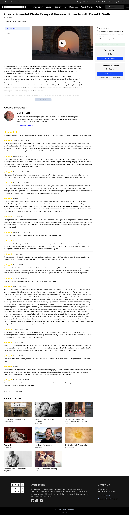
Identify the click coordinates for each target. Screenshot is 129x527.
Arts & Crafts (87, 6)
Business (73, 6)
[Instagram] (41, 501)
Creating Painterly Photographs (76, 445)
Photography (37, 6)
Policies (64, 512)
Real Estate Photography (43, 445)
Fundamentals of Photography (14, 419)
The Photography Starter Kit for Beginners (15, 469)
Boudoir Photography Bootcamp (46, 468)
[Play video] (62, 43)
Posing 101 (8, 445)
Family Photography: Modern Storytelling (45, 420)
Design (57, 6)
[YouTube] (32, 501)
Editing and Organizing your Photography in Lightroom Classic (77, 420)
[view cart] (104, 2)
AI (65, 6)
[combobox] (115, 7)
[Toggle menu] (127, 7)
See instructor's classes (25, 125)
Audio (98, 6)
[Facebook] (37, 501)
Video (48, 6)
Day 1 (8, 33)
